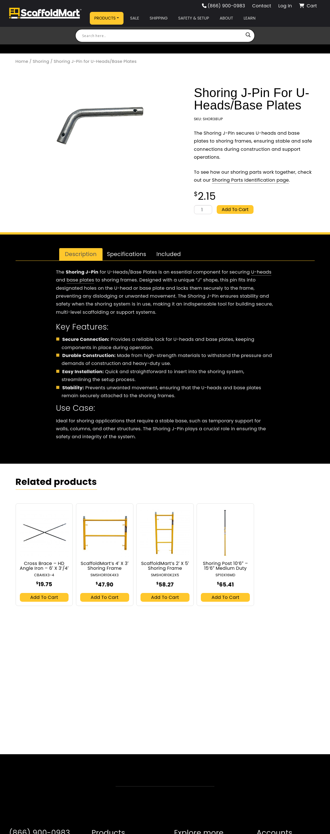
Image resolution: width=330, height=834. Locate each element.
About (226, 18)
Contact (261, 6)
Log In (285, 6)
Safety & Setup (193, 18)
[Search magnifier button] (248, 36)
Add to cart (235, 209)
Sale (134, 18)
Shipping (158, 18)
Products (105, 18)
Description (81, 254)
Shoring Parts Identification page (250, 180)
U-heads (261, 272)
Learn (250, 18)
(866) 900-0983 (223, 6)
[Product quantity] (203, 209)
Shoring (41, 61)
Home (22, 61)
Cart (308, 6)
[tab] (81, 254)
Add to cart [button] (44, 597)
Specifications (126, 254)
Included (168, 254)
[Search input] (162, 36)
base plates (80, 280)
